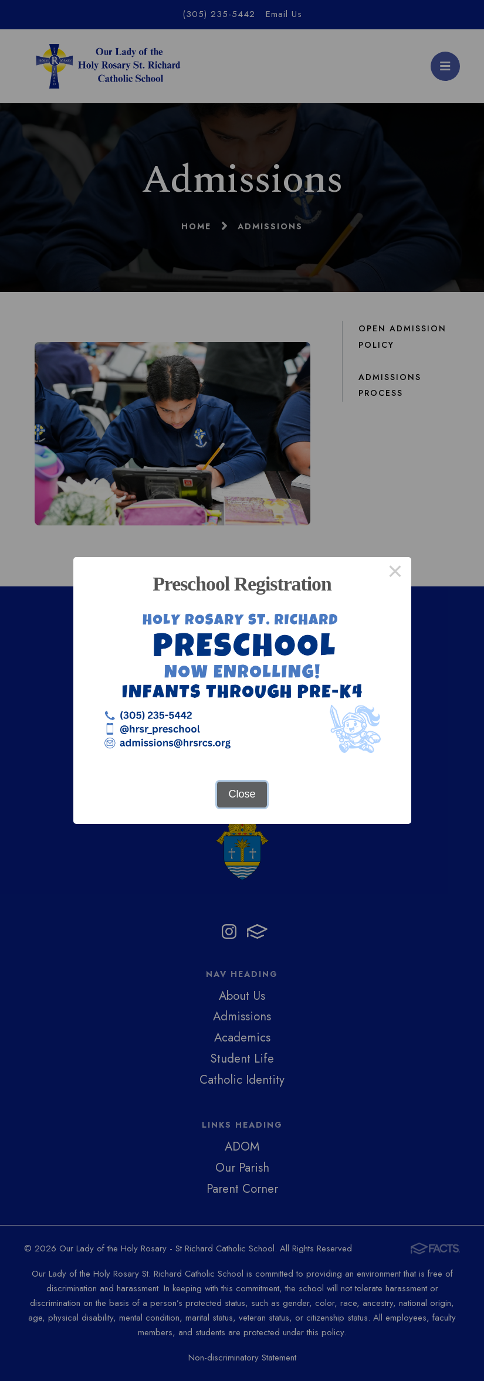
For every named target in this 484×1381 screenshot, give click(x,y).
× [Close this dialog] (395, 573)
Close (241, 794)
